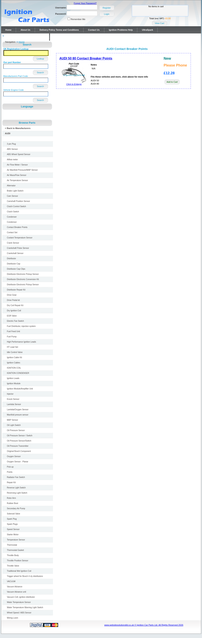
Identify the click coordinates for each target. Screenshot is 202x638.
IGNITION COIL (14, 368)
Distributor (11, 258)
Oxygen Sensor (14, 456)
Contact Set (12, 232)
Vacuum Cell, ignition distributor (21, 597)
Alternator (11, 185)
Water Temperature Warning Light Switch (25, 607)
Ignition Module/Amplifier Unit (20, 389)
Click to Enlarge (74, 83)
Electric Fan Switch (15, 321)
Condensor (12, 222)
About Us (25, 30)
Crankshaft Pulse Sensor (18, 248)
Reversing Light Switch (17, 493)
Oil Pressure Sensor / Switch (19, 435)
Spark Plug (12, 519)
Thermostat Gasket (15, 550)
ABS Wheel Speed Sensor (18, 154)
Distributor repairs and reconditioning (25, 37)
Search (40, 72)
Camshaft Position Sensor (18, 201)
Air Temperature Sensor (17, 180)
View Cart (159, 23)
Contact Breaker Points (17, 227)
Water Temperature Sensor (19, 602)
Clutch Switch (13, 212)
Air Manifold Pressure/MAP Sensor (22, 170)
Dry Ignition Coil (14, 310)
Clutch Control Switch (16, 206)
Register (107, 8)
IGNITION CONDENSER (18, 373)
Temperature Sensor (16, 540)
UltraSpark (147, 30)
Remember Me (78, 19)
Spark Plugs (12, 524)
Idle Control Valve (15, 352)
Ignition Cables (13, 363)
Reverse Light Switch (16, 488)
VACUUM (11, 581)
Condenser (12, 217)
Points (10, 472)
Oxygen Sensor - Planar (17, 462)
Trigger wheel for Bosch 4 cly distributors (25, 576)
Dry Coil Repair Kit (15, 305)
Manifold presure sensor (17, 415)
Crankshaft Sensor (15, 253)
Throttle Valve (13, 566)
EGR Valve (12, 316)
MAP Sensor (12, 420)
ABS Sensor (12, 149)
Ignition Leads (13, 378)
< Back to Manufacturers (18, 128)
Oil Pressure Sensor (16, 430)
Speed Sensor (13, 529)
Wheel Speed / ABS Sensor (19, 613)
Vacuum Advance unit (16, 592)
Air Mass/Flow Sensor (16, 175)
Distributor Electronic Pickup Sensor (23, 274)
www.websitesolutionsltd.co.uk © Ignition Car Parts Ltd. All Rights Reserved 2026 (143, 625)
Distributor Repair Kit (16, 290)
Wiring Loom (12, 618)
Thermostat (12, 545)
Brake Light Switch (15, 191)
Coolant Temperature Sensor (20, 238)
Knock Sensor (13, 399)
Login (106, 14)
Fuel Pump (12, 337)
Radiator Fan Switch (16, 477)
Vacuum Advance (14, 587)
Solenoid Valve (13, 514)
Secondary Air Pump (16, 508)
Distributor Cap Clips (16, 269)
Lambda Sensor (14, 404)
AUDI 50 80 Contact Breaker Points (85, 58)
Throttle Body (13, 555)
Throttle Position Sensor (17, 560)
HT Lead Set (12, 347)
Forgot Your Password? (85, 3)
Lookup (40, 58)
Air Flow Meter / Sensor (17, 165)
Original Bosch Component (19, 451)
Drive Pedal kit (13, 300)
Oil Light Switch (14, 425)
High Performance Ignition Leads (21, 342)
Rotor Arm (11, 498)
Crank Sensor (13, 243)
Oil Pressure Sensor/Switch (19, 441)
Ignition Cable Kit (14, 357)
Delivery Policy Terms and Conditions (59, 30)
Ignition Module (14, 383)
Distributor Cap (13, 264)
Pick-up (10, 467)
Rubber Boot (12, 503)
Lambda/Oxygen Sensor (18, 409)
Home (8, 30)
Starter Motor (13, 534)
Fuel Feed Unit (13, 331)
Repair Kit (11, 482)
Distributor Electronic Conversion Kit (23, 279)
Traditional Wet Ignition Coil (19, 571)
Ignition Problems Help (121, 30)
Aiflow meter (12, 159)
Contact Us (94, 30)
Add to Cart (172, 82)
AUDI (7, 133)
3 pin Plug (11, 144)
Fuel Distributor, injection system (21, 326)
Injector (10, 394)
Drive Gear (12, 295)
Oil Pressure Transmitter (18, 446)
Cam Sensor (12, 196)
